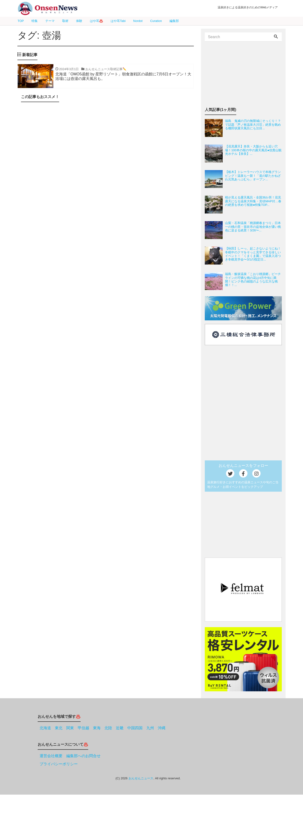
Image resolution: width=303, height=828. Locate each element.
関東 (70, 728)
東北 (58, 728)
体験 (79, 21)
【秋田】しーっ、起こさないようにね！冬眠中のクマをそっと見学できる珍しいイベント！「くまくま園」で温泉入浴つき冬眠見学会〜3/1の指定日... (253, 254)
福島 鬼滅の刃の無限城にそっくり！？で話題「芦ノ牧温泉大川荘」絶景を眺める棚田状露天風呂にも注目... (253, 124)
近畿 (119, 728)
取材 (65, 21)
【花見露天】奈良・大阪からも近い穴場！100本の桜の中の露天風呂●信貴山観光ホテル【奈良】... (253, 150)
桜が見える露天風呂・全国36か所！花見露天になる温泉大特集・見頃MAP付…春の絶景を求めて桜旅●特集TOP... (253, 201)
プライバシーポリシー (59, 764)
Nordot (138, 21)
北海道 (45, 728)
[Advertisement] (105, 157)
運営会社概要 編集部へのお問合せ (70, 756)
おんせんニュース (140, 778)
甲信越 (83, 728)
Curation (156, 21)
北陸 (108, 728)
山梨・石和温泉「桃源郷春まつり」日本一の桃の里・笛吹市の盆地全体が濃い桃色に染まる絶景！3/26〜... (253, 226)
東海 (97, 728)
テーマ (50, 21)
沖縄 (161, 728)
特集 (34, 21)
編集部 (174, 21)
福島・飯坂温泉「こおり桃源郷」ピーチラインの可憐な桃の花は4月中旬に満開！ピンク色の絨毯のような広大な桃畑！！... (253, 279)
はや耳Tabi (118, 21)
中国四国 (135, 728)
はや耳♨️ (96, 21)
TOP (21, 21)
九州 (150, 728)
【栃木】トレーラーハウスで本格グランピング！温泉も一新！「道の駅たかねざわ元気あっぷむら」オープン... (253, 175)
